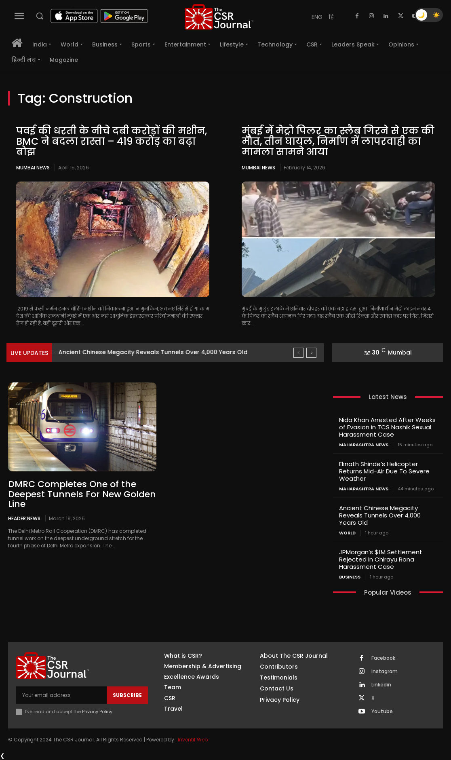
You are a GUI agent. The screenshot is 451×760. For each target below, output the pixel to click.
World (347, 533)
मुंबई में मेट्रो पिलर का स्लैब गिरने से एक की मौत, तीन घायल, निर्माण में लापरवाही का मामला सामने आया (338, 141)
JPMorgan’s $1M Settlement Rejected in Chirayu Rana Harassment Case (380, 559)
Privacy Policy (97, 711)
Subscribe (127, 695)
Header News (24, 518)
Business (349, 577)
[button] (39, 15)
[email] (61, 695)
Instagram (384, 671)
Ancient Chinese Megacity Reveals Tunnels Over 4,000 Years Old (380, 515)
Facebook (383, 658)
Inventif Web (193, 739)
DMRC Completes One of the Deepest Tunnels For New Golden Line (82, 494)
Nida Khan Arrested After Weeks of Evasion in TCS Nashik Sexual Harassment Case (387, 427)
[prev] (298, 353)
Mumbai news (33, 167)
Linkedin (381, 685)
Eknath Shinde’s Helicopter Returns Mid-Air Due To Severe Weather (155, 352)
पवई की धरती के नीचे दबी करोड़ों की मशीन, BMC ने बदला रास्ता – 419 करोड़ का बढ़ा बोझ (111, 141)
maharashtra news (363, 445)
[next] (311, 353)
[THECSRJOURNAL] (219, 17)
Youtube (382, 711)
